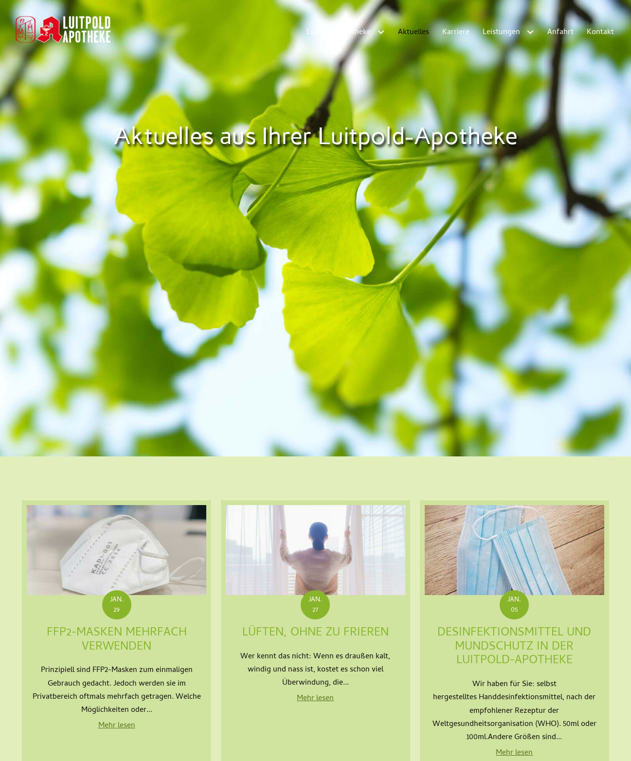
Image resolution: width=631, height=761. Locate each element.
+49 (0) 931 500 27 (208, 698)
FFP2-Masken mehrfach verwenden (117, 421)
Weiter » (388, 569)
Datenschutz (540, 745)
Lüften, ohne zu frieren (315, 414)
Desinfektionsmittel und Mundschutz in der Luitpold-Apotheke (514, 429)
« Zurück (240, 569)
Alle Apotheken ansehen (315, 745)
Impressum (497, 745)
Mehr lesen (116, 507)
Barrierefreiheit (589, 745)
